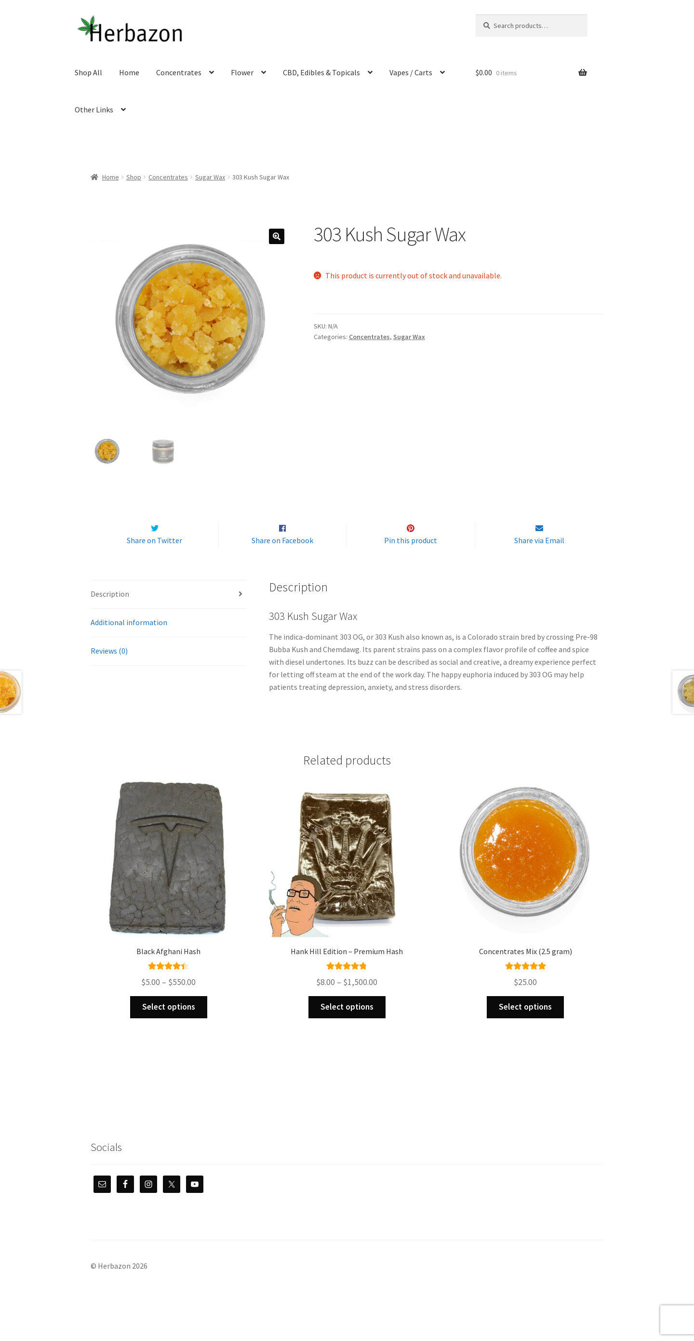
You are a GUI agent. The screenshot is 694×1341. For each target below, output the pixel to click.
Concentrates (178, 72)
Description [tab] (110, 614)
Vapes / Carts (410, 72)
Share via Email (539, 561)
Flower (242, 72)
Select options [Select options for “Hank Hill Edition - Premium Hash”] (347, 1027)
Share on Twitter (154, 561)
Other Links (94, 109)
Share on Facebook (282, 561)
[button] (276, 236)
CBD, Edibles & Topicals (321, 72)
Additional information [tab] (129, 642)
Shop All (88, 72)
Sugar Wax (210, 177)
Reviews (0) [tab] (109, 671)
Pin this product (410, 561)
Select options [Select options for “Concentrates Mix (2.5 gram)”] (525, 1027)
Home (129, 72)
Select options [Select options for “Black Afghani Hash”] (168, 1027)
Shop (133, 177)
